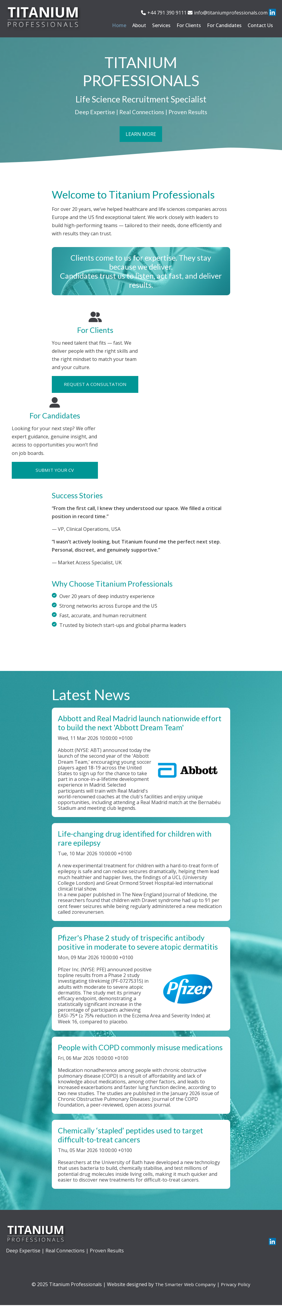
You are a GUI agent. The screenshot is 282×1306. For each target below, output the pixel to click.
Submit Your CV (55, 470)
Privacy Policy (236, 1285)
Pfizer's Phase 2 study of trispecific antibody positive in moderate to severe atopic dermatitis (138, 943)
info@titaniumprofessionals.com (231, 12)
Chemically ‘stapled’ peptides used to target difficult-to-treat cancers (130, 1136)
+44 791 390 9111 (166, 12)
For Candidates (224, 25)
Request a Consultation (95, 384)
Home (119, 25)
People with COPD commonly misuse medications (140, 1048)
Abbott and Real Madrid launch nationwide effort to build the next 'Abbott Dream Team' (139, 724)
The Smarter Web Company (185, 1285)
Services (161, 25)
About (139, 25)
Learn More (141, 135)
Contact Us (260, 25)
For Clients (189, 25)
